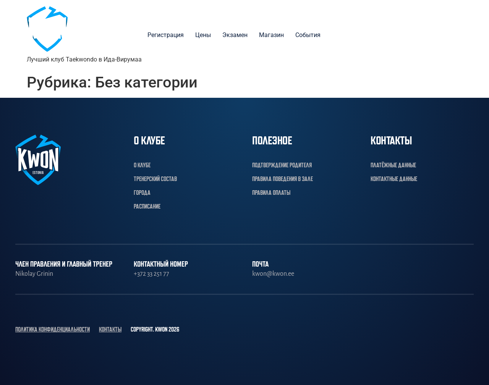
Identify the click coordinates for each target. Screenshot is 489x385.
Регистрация (165, 35)
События (308, 35)
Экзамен (235, 35)
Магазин (271, 35)
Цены (203, 35)
